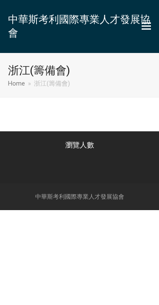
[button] (146, 26)
